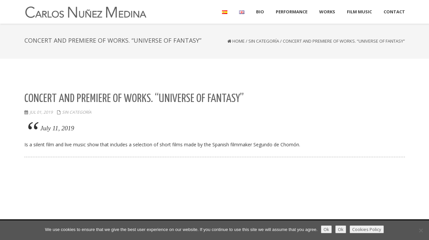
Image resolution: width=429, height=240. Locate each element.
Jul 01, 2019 (41, 112)
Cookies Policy (366, 229)
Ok (326, 229)
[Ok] (420, 230)
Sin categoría (263, 41)
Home (238, 41)
